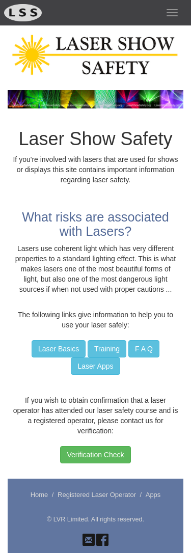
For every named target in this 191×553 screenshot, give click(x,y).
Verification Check (95, 455)
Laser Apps (95, 366)
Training (107, 349)
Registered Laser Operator (97, 495)
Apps (153, 495)
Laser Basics (58, 349)
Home (39, 495)
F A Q (144, 349)
